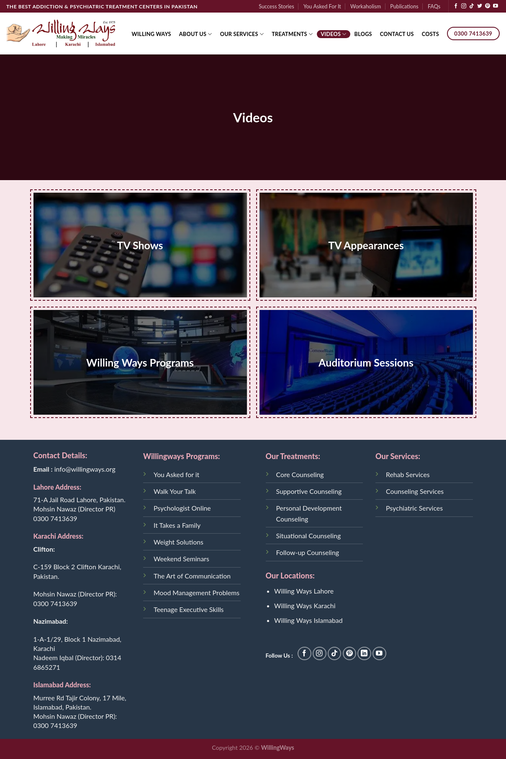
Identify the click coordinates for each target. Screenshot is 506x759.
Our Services (242, 34)
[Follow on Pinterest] (487, 6)
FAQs (434, 6)
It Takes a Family (177, 525)
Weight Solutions (178, 542)
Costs (430, 34)
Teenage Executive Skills (188, 609)
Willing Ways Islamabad (308, 620)
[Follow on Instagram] (463, 6)
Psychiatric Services (414, 508)
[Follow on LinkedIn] (364, 654)
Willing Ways (151, 34)
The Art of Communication (192, 576)
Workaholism (365, 6)
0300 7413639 (55, 518)
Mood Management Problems (196, 592)
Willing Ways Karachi (304, 605)
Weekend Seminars (181, 559)
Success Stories (276, 6)
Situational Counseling (308, 536)
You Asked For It (322, 6)
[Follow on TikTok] (471, 6)
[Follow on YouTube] (495, 6)
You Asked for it (176, 474)
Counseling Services (415, 491)
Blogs (363, 34)
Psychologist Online (182, 508)
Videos (333, 34)
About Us (195, 34)
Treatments (292, 34)
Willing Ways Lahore (304, 591)
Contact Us (397, 34)
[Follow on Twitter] (479, 6)
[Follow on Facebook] (455, 6)
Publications (404, 6)
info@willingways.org (85, 469)
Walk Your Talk (175, 491)
